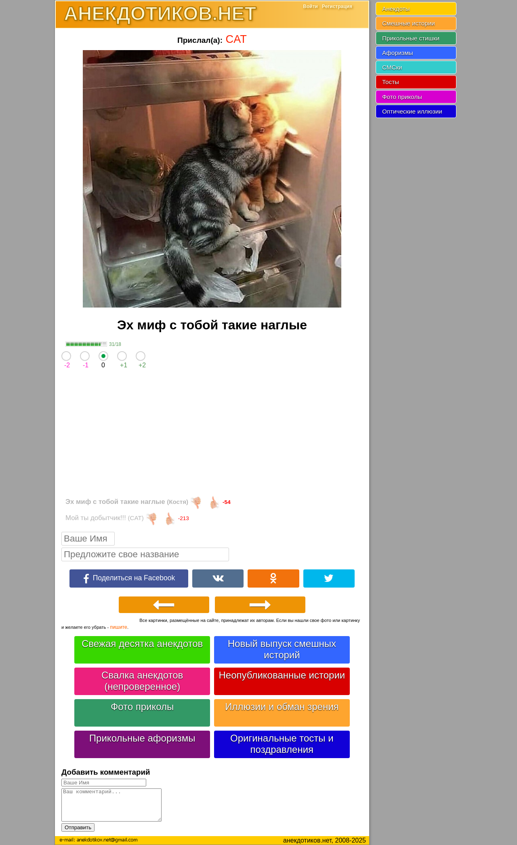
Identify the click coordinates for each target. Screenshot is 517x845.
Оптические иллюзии (412, 111)
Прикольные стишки (410, 38)
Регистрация (337, 6)
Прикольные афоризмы (142, 738)
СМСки (392, 67)
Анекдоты (396, 8)
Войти (310, 6)
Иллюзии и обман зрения (282, 706)
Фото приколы (142, 706)
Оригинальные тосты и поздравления (282, 744)
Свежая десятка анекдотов (142, 643)
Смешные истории (408, 23)
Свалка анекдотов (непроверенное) (142, 681)
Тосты (390, 81)
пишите (118, 627)
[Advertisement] (212, 434)
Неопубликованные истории (282, 675)
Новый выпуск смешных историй (282, 649)
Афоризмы (397, 52)
